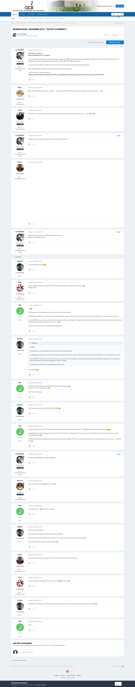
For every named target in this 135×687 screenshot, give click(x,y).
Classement (61, 18)
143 (20, 127)
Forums (13, 18)
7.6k (20, 67)
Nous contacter (71, 675)
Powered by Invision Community (67, 677)
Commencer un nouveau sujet (95, 42)
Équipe (40, 18)
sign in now (48, 645)
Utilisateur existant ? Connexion (105, 6)
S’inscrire (119, 6)
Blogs (19, 18)
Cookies (79, 675)
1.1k (20, 177)
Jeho (19, 305)
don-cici (19, 480)
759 (20, 297)
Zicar (20, 282)
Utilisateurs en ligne (50, 18)
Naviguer (15, 15)
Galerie (26, 18)
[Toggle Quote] (31, 343)
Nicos (20, 87)
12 (20, 320)
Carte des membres (42, 14)
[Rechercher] (114, 14)
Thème (63, 675)
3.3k (20, 497)
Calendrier (33, 18)
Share (107, 35)
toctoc (20, 162)
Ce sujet (119, 16)
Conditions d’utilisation (40, 684)
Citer (33, 79)
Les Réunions (34, 36)
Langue (56, 675)
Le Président (23, 34)
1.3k (20, 102)
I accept (119, 684)
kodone (19, 261)
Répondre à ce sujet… (27, 652)
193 (20, 276)
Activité (22, 14)
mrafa (20, 110)
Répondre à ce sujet (115, 42)
